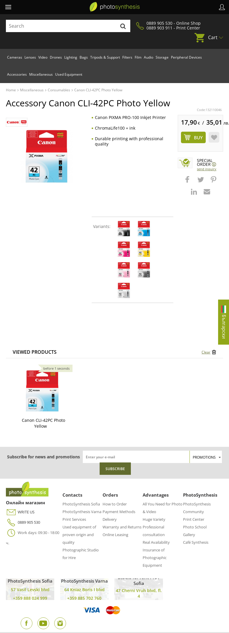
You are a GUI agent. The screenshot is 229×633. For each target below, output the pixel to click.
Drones (56, 57)
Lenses (30, 57)
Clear (206, 352)
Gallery (189, 534)
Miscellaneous (41, 74)
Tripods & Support (105, 57)
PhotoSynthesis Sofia (81, 504)
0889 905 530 (23, 522)
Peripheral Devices (186, 57)
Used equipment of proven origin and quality (79, 534)
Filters (127, 57)
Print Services (74, 519)
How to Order (115, 504)
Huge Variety (154, 519)
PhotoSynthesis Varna (81, 511)
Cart (213, 37)
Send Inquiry (206, 169)
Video (42, 57)
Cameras (14, 57)
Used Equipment (68, 74)
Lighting (70, 57)
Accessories (17, 74)
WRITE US (20, 512)
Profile (222, 7)
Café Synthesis (195, 542)
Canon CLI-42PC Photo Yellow (43, 423)
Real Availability (156, 542)
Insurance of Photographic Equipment (155, 557)
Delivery (110, 519)
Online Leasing (115, 534)
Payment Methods (119, 511)
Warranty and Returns (122, 527)
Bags (84, 57)
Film (138, 57)
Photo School (195, 527)
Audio (148, 57)
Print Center (193, 519)
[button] (188, 182)
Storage (162, 57)
